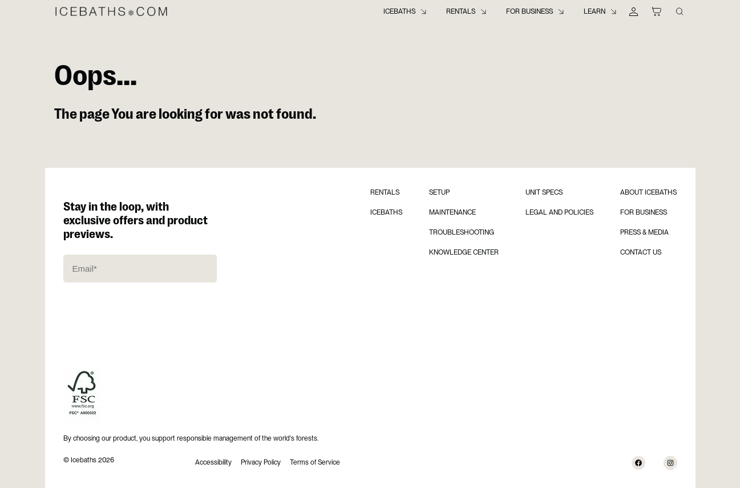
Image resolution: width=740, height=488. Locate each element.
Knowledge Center (464, 252)
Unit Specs (544, 192)
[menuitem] (405, 11)
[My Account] (634, 11)
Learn (594, 11)
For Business (529, 11)
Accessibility (213, 462)
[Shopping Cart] (657, 11)
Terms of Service (315, 462)
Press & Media (644, 232)
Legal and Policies (559, 212)
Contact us (640, 252)
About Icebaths (648, 192)
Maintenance (452, 212)
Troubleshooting (461, 232)
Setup (439, 192)
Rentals (460, 11)
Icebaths (399, 11)
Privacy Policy (261, 462)
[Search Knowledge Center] (679, 11)
